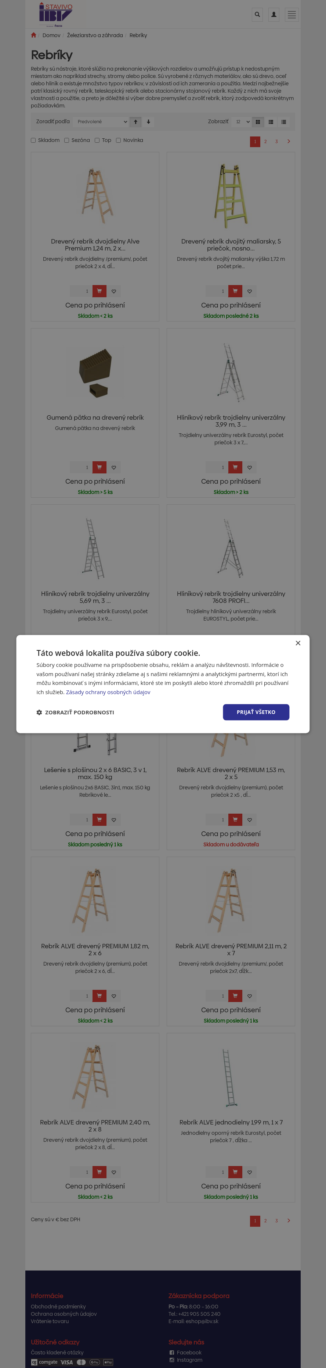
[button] (75, 712)
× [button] (298, 643)
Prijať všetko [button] (255, 711)
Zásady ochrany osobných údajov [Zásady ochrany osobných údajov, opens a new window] (108, 692)
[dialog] (162, 684)
